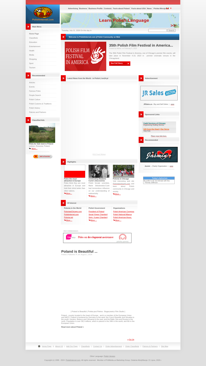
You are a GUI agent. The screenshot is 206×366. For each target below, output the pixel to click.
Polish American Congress (123, 211)
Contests (108, 8)
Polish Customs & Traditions (40, 104)
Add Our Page (72, 346)
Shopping (33, 59)
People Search (35, 95)
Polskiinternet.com (71, 214)
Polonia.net (68, 217)
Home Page (46, 346)
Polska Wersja (160, 8)
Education (33, 42)
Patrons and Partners (37, 112)
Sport (31, 63)
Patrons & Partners (150, 346)
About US (59, 346)
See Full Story (117, 63)
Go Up (131, 339)
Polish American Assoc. (122, 217)
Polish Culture (34, 99)
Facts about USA (138, 8)
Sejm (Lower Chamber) (98, 217)
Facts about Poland (121, 8)
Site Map (164, 346)
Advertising (73, 8)
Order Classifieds (132, 346)
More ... (69, 220)
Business (83, 8)
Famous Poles (35, 91)
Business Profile (96, 8)
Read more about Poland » (72, 327)
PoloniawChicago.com (73, 211)
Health (31, 51)
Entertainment (34, 46)
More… (34, 149)
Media (31, 55)
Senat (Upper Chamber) (98, 214)
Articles (32, 83)
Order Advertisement (113, 346)
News (149, 8)
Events (32, 87)
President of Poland (96, 211)
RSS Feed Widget (99, 154)
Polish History (34, 108)
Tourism (32, 68)
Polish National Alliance (122, 214)
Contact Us (97, 346)
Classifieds (33, 38)
